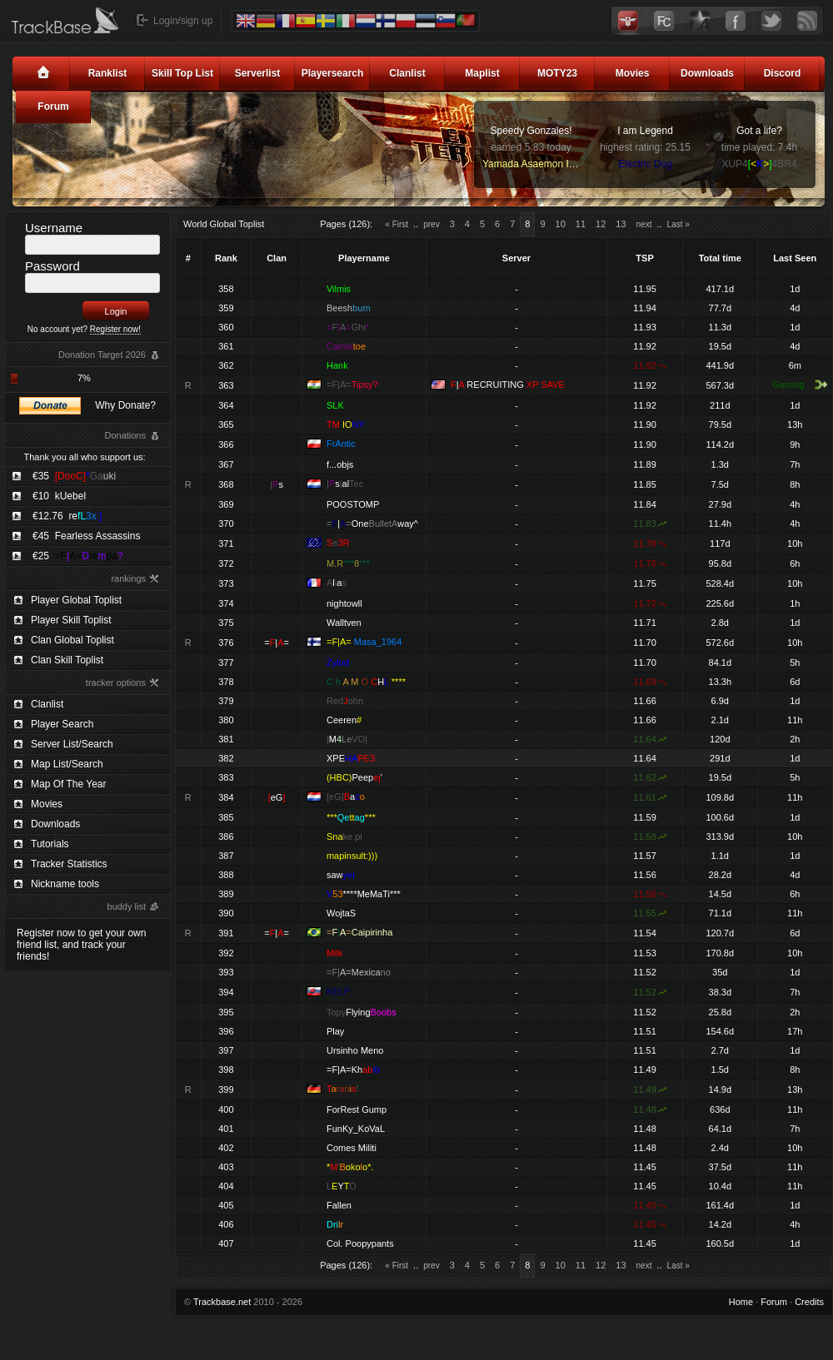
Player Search (62, 724)
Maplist (482, 73)
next (644, 224)
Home (741, 1302)
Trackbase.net (222, 1302)
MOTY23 (557, 73)
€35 (74, 476)
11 (581, 224)
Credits (809, 1302)
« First (396, 224)
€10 (59, 496)
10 (561, 224)
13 (621, 224)
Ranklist (107, 73)
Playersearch (333, 73)
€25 (77, 556)
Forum (52, 106)
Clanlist (407, 73)
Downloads (707, 73)
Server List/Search (72, 744)
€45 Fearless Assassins (86, 536)
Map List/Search (67, 764)
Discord (782, 73)
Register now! (115, 329)
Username (53, 228)
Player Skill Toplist (71, 620)
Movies (633, 73)
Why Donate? (125, 405)
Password (52, 266)
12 (601, 224)
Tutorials (50, 844)
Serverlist (258, 73)
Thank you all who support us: (84, 457)
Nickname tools (65, 884)
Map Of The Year (69, 784)
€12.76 (67, 516)
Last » (678, 224)
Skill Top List (182, 73)
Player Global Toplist (76, 600)
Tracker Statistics (69, 864)
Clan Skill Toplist (67, 660)
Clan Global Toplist (72, 640)
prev (431, 224)
